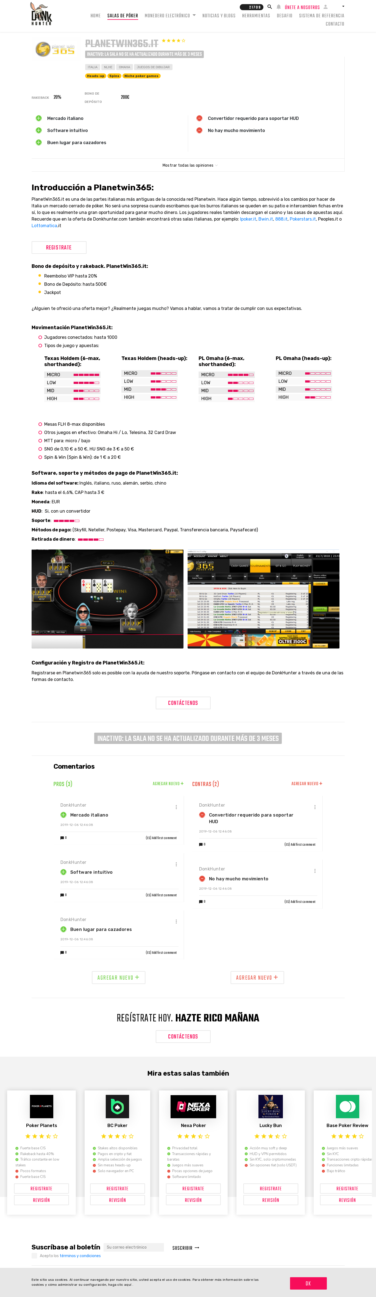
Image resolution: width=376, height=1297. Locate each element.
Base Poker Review (347, 1125)
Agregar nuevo (168, 784)
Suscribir (185, 1248)
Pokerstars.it (303, 219)
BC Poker (117, 1125)
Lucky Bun (271, 1125)
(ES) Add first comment (161, 838)
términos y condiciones (80, 1256)
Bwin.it (265, 219)
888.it (281, 219)
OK (308, 1283)
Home (96, 16)
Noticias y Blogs (219, 16)
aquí (128, 1285)
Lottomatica (44, 225)
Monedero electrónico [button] (168, 16)
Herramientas (256, 16)
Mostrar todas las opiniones (188, 165)
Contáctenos (183, 703)
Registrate (59, 247)
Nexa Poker (193, 1125)
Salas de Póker (122, 16)
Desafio (285, 16)
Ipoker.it (248, 219)
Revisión (41, 1201)
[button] (338, 6)
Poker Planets (41, 1125)
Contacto (335, 24)
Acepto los (70, 1256)
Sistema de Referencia (321, 16)
